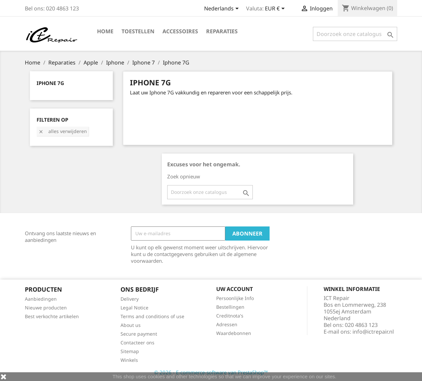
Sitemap (130, 351)
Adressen (226, 324)
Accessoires (180, 31)
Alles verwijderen (62, 131)
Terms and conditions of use (152, 316)
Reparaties (222, 31)
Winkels (129, 360)
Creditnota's (229, 315)
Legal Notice (134, 307)
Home (105, 31)
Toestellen (138, 31)
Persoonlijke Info (235, 298)
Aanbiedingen (41, 299)
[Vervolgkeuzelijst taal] (222, 9)
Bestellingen (230, 307)
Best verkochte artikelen (52, 316)
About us (131, 325)
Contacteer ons (137, 342)
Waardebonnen (233, 333)
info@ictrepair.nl (373, 331)
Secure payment (139, 334)
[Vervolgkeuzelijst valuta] (276, 9)
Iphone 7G (50, 83)
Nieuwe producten (46, 307)
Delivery (130, 299)
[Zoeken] (355, 34)
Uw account (234, 289)
